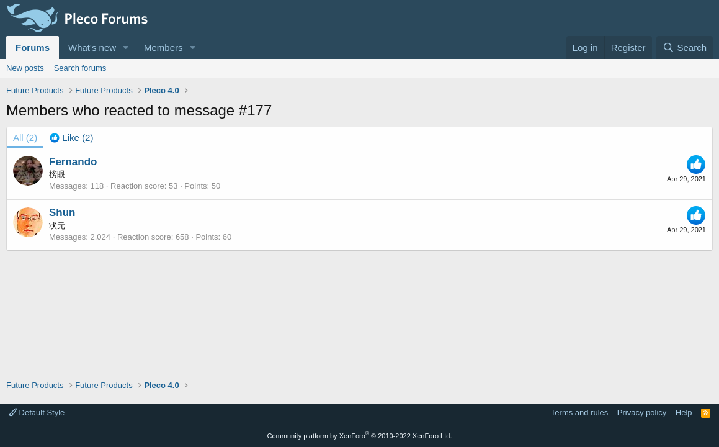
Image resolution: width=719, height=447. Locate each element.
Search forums (80, 68)
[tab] (71, 137)
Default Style (37, 412)
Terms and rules (579, 412)
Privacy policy (641, 412)
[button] (126, 47)
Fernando (73, 162)
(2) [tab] (25, 137)
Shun (62, 213)
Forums (33, 47)
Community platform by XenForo (359, 436)
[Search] (684, 47)
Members (163, 47)
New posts (25, 68)
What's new (92, 47)
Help (684, 412)
